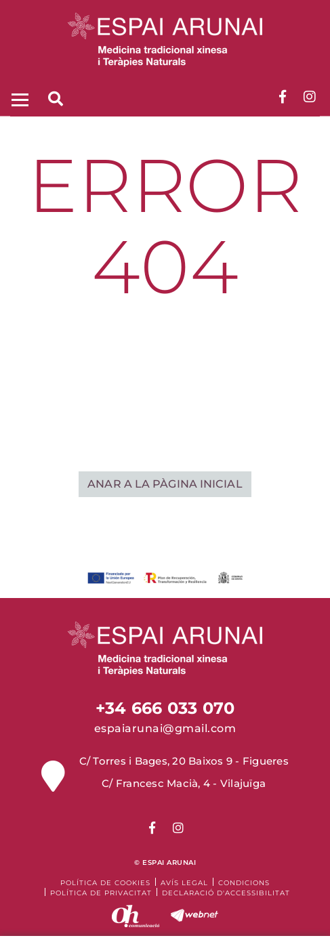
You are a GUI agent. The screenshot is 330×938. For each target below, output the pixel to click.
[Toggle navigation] (18, 98)
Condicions (244, 882)
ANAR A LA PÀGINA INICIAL (164, 483)
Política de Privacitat (101, 893)
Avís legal (184, 882)
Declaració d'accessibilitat (226, 893)
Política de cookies (105, 882)
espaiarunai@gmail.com (165, 728)
